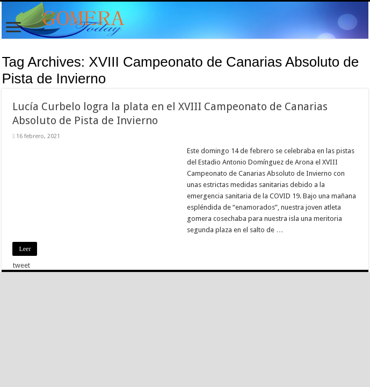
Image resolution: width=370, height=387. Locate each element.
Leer (25, 249)
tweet (21, 265)
